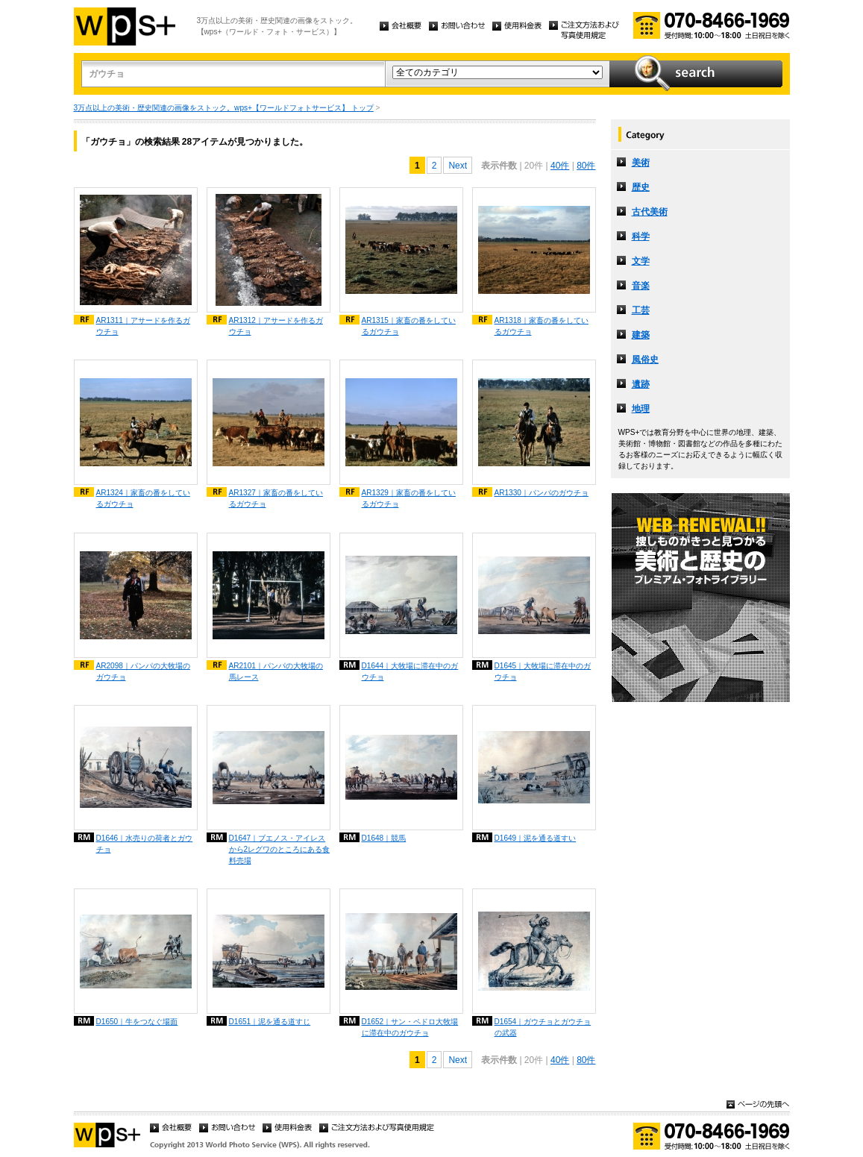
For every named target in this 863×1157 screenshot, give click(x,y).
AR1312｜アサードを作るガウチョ (276, 326)
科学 (641, 236)
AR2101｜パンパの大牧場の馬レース (276, 671)
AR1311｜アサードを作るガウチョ (143, 326)
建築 (641, 335)
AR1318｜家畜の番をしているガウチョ (542, 326)
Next (457, 165)
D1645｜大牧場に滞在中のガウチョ (543, 671)
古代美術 (650, 212)
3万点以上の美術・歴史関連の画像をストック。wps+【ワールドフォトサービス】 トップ (224, 108)
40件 (559, 165)
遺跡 (641, 384)
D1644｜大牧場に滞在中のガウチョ (410, 671)
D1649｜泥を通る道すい (536, 838)
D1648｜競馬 (384, 838)
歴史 (641, 187)
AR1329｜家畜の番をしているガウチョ (409, 498)
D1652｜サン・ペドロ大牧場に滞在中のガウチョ (410, 1027)
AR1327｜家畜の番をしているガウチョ (276, 498)
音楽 (641, 285)
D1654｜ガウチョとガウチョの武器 (543, 1027)
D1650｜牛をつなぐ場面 (137, 1022)
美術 (641, 162)
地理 (641, 409)
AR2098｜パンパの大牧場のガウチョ (143, 671)
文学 (641, 261)
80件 (586, 165)
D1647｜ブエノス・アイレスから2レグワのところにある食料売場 (279, 849)
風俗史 (645, 359)
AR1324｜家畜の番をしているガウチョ (143, 498)
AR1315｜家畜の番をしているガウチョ (409, 326)
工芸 (641, 310)
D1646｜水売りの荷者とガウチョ (144, 843)
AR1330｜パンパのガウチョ (542, 493)
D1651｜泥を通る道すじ (270, 1022)
